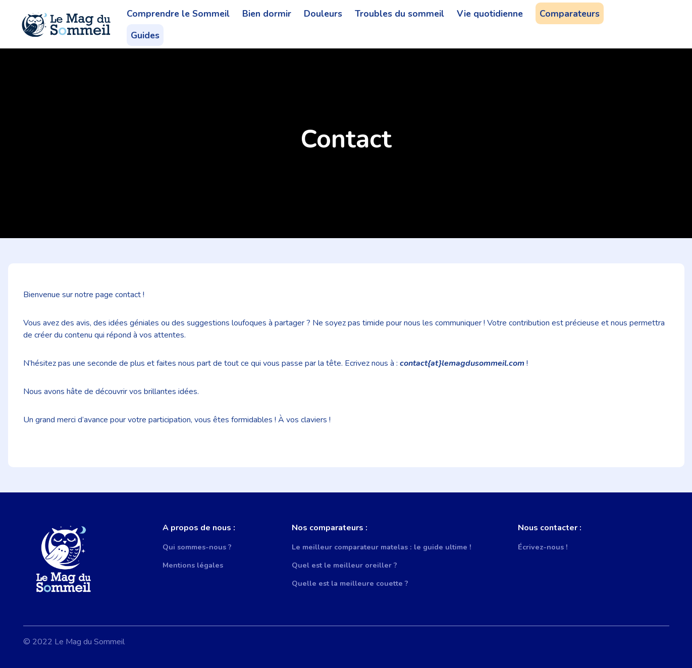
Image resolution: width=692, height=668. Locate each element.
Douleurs (323, 14)
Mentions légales (193, 565)
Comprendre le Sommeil (178, 14)
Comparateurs (570, 14)
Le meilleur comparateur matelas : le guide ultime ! (381, 547)
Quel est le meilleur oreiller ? (344, 565)
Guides (145, 35)
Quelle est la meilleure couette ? (350, 583)
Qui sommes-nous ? (197, 547)
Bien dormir (266, 14)
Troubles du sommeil (399, 14)
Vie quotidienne (490, 14)
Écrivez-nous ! (543, 547)
